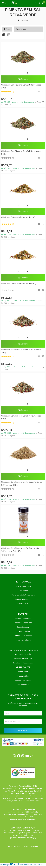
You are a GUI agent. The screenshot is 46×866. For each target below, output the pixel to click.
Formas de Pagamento (23, 622)
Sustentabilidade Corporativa (23, 595)
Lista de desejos (23, 684)
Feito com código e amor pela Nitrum (23, 846)
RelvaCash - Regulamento (23, 663)
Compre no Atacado (23, 599)
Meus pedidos (23, 676)
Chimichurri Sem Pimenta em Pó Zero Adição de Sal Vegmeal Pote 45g (21, 550)
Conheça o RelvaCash (23, 658)
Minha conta (23, 671)
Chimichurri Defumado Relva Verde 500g (18, 283)
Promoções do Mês (23, 654)
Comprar (23, 79)
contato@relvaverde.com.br (21, 796)
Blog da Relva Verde (23, 586)
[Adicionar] (27, 73)
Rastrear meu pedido (23, 680)
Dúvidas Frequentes (23, 618)
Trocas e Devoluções (23, 640)
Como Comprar (23, 627)
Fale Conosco (23, 603)
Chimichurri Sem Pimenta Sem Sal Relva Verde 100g (21, 351)
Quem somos (23, 590)
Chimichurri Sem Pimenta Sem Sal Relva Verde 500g (21, 417)
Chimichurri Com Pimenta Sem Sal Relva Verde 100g (21, 86)
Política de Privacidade (23, 635)
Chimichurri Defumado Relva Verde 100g (18, 217)
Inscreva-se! (23, 730)
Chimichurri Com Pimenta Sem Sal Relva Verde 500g (21, 152)
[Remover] (18, 73)
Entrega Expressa (23, 631)
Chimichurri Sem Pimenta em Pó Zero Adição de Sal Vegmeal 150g (21, 483)
